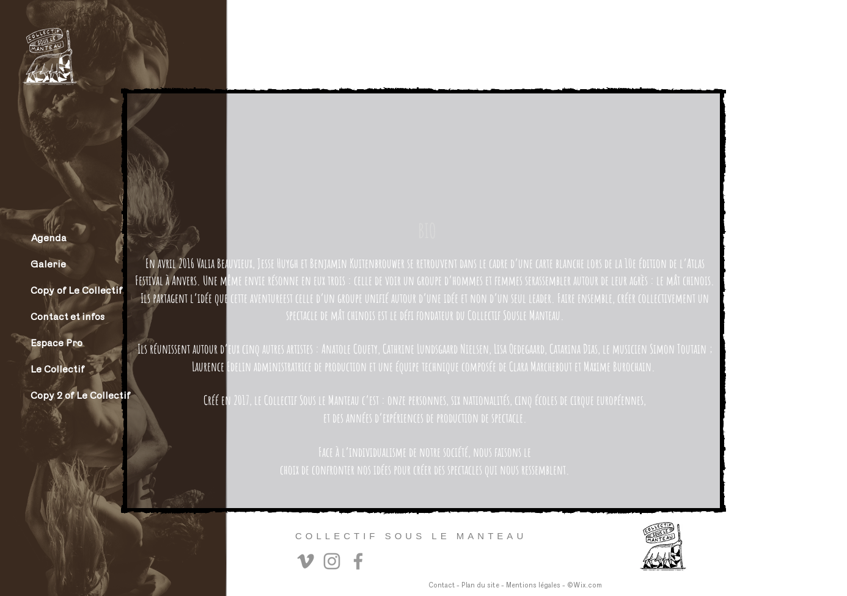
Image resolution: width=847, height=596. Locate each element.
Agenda (49, 238)
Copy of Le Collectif (73, 290)
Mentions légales (533, 585)
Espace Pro (56, 343)
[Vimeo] (306, 561)
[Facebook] (358, 561)
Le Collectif (57, 369)
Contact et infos (68, 316)
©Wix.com (584, 585)
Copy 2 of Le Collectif (73, 395)
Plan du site (480, 585)
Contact (441, 585)
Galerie (48, 264)
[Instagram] (332, 561)
